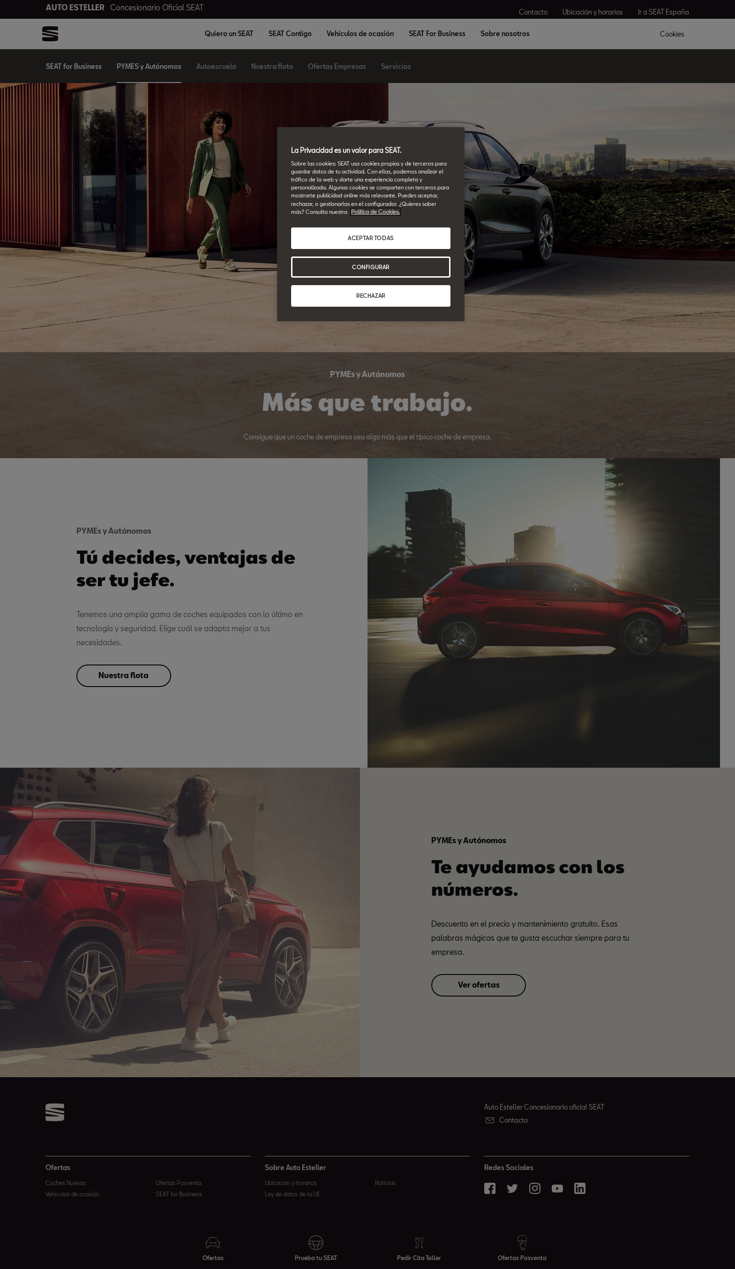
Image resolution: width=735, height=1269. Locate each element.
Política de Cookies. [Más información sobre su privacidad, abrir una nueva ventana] (375, 212)
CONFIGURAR (371, 267)
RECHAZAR (370, 296)
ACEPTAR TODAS (370, 238)
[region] (371, 224)
